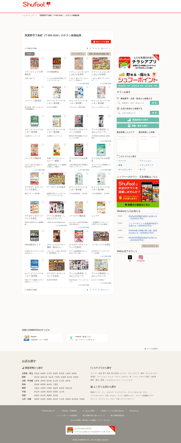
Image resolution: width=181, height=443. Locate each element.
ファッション (144, 161)
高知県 (55, 395)
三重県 (55, 384)
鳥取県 (49, 392)
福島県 (74, 373)
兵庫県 (43, 388)
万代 (107, 396)
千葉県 (57, 377)
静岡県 (43, 384)
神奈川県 (43, 377)
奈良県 (61, 388)
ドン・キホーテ (108, 392)
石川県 (61, 381)
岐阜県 (49, 384)
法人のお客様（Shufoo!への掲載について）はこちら (90, 420)
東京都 (36, 377)
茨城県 (63, 377)
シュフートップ (28, 15)
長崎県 (49, 399)
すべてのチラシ (78, 54)
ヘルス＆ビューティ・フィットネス (118, 380)
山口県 (61, 392)
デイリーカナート (127, 399)
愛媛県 (49, 395)
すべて (142, 169)
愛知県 (36, 384)
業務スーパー (95, 392)
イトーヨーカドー (97, 396)
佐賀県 (43, 399)
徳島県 (36, 395)
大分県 (61, 399)
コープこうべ (103, 399)
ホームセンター (124, 169)
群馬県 (75, 377)
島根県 (55, 392)
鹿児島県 (75, 399)
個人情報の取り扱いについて (94, 415)
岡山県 (36, 392)
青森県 (43, 373)
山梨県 (36, 381)
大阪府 (36, 388)
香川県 (43, 395)
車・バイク (134, 377)
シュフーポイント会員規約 (67, 415)
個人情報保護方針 (117, 415)
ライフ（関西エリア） (126, 396)
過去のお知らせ (150, 246)
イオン (145, 392)
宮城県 (55, 373)
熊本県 (55, 399)
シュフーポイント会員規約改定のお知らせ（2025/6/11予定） (143, 224)
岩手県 (49, 373)
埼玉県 (50, 377)
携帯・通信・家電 (97, 380)
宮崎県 (67, 399)
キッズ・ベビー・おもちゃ (118, 377)
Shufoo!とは (134, 411)
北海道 (36, 373)
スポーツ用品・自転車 (147, 377)
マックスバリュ (121, 392)
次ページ (105, 48)
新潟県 (49, 381)
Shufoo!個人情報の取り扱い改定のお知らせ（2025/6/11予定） (143, 231)
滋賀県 (55, 388)
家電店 (93, 377)
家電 (119, 165)
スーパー (121, 161)
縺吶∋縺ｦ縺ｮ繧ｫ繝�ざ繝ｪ (99, 54)
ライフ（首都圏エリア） (145, 396)
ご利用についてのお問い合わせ (112, 411)
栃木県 (69, 377)
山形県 (67, 373)
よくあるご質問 (88, 411)
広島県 (43, 392)
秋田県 (61, 373)
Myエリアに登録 (101, 41)
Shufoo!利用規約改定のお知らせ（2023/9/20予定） (143, 239)
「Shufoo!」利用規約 (69, 411)
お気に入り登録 (43, 58)
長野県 (43, 381)
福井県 (67, 381)
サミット (93, 399)
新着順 (29, 54)
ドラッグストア (145, 165)
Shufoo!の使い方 (48, 411)
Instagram (141, 258)
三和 (117, 399)
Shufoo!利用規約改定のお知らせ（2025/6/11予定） (143, 217)
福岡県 (36, 399)
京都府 (49, 388)
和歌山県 (68, 388)
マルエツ (113, 396)
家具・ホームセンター (149, 373)
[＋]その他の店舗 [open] (83, 83)
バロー (112, 399)
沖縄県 (82, 399)
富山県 (55, 381)
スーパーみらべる (134, 392)
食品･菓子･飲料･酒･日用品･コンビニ (112, 373)
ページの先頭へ (152, 349)
